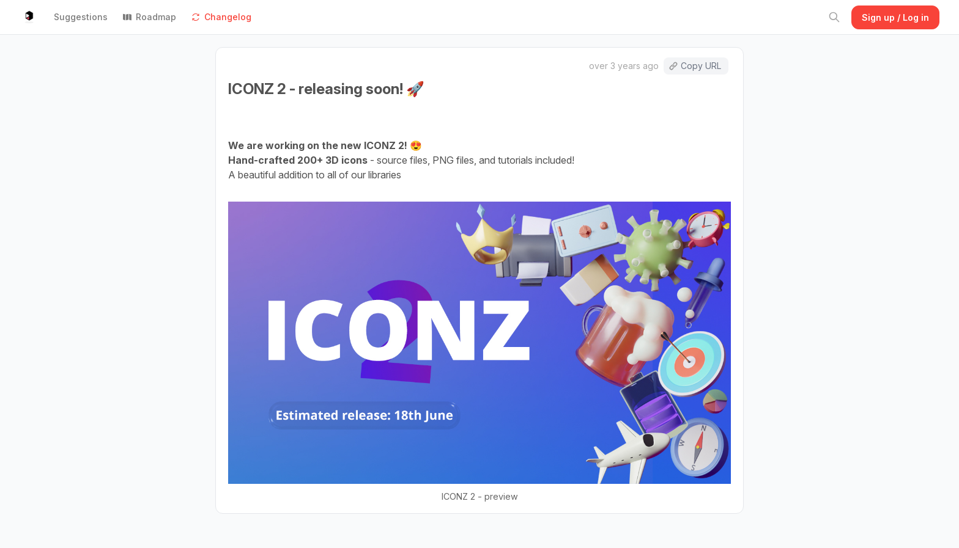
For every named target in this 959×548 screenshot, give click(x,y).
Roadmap (149, 17)
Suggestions (81, 17)
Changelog (221, 17)
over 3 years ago (624, 65)
